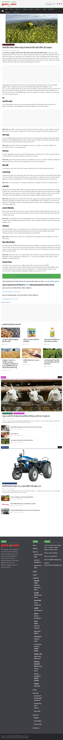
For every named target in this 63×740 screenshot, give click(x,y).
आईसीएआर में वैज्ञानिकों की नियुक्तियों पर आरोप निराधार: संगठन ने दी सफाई (33, 276)
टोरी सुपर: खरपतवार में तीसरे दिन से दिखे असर (31, 340)
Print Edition (37, 721)
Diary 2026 (37, 711)
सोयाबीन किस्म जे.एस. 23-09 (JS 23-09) (31, 361)
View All (60, 377)
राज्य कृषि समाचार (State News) (7, 413)
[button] (20, 9)
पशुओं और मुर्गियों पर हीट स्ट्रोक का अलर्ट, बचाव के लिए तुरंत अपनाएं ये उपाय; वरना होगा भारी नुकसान (26, 427)
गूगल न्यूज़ (46, 281)
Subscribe (50, 9)
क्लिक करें (26, 285)
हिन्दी (50, 3)
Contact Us (16, 12)
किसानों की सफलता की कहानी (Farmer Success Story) (38, 666)
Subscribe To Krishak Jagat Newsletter (38, 698)
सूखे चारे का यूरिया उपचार (15, 433)
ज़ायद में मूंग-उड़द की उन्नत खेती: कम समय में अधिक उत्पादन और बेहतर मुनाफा (51, 362)
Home (6, 9)
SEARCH (11, 9)
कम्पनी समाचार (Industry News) (37, 639)
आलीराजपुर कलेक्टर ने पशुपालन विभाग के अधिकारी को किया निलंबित (22, 440)
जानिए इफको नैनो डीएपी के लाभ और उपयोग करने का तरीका (52, 340)
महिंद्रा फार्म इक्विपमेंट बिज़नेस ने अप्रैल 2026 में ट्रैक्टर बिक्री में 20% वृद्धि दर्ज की (23, 503)
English (47, 3)
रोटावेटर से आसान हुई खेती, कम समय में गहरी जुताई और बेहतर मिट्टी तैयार (22, 497)
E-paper (31, 9)
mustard (18, 50)
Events (44, 9)
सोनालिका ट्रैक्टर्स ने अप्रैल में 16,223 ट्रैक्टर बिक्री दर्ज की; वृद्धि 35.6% (21, 486)
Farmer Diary (38, 724)
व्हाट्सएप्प (56, 281)
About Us (17, 9)
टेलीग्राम (52, 281)
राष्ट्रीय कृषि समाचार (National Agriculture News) (37, 585)
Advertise (7, 12)
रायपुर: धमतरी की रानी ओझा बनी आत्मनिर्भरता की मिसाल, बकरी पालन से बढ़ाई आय (26, 416)
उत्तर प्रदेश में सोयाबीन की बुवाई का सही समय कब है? (10, 340)
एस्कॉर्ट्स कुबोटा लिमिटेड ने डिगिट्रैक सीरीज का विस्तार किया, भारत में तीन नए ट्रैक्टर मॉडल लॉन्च (25, 510)
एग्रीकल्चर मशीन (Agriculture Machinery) (9, 483)
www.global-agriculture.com (10, 299)
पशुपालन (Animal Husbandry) (19, 413)
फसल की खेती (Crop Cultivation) (8, 44)
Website (36, 718)
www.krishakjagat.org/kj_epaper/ (11, 292)
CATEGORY (37, 9)
